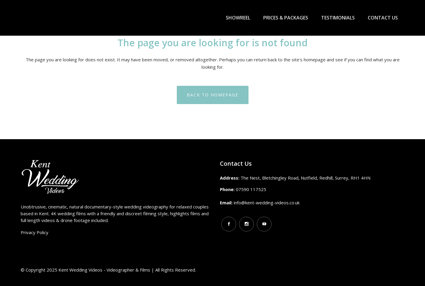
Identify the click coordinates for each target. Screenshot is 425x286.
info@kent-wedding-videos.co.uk (267, 203)
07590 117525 (251, 189)
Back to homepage (212, 95)
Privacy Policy (34, 232)
